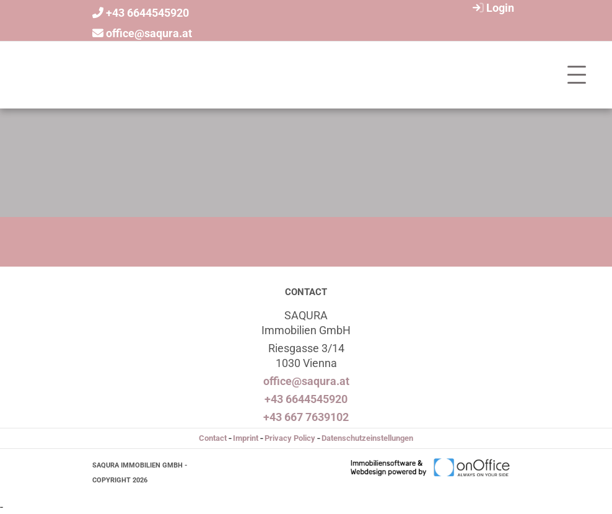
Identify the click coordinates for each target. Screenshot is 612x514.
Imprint (245, 438)
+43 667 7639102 (306, 416)
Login (492, 7)
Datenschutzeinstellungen (367, 438)
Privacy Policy (289, 438)
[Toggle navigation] (576, 75)
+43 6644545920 (147, 12)
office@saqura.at (149, 33)
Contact (213, 438)
